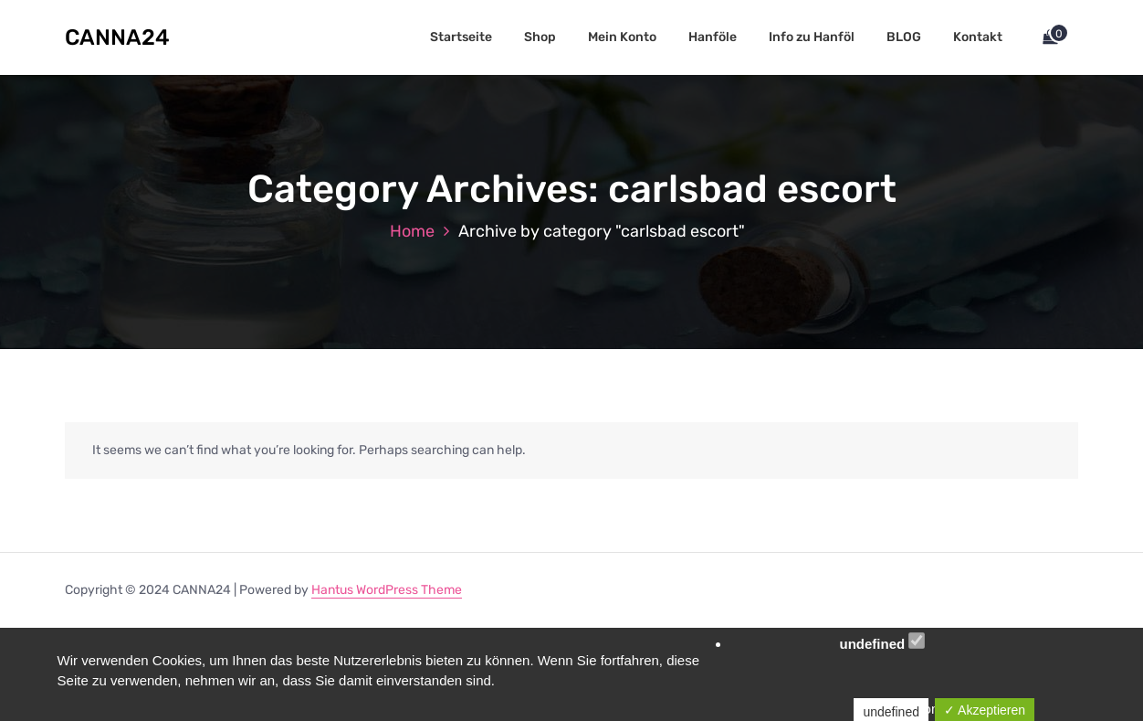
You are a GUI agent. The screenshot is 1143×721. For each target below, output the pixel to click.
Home (412, 231)
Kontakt (977, 37)
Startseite (461, 37)
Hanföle (712, 37)
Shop (540, 37)
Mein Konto (622, 37)
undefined (883, 642)
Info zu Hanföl (812, 37)
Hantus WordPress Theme (386, 590)
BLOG (903, 37)
